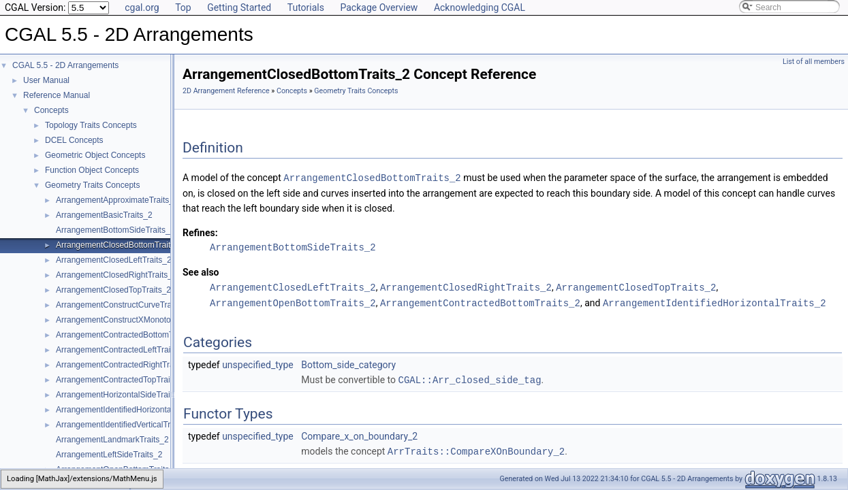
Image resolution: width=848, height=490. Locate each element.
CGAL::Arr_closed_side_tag (469, 377)
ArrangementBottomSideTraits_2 (115, 230)
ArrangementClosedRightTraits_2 (116, 275)
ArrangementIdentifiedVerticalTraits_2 (124, 424)
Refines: (200, 232)
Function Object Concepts (92, 170)
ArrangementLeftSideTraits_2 (109, 454)
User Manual (46, 80)
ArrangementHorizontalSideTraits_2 (120, 394)
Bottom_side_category (348, 362)
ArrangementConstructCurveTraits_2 (122, 305)
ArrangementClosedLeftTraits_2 (114, 260)
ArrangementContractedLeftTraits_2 (121, 350)
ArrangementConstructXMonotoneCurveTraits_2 (143, 320)
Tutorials (305, 7)
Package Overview (379, 7)
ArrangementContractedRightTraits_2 (123, 365)
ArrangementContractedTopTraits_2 (120, 380)
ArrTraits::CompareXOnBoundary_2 (476, 448)
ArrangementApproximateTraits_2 (117, 200)
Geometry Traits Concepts (92, 185)
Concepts (51, 110)
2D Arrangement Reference (226, 90)
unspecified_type (258, 362)
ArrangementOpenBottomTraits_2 (293, 301)
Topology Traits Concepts (91, 125)
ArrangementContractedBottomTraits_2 (127, 335)
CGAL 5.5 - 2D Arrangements (65, 65)
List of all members (814, 61)
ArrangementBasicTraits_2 (104, 215)
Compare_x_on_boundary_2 (359, 433)
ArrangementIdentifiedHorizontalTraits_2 (129, 409)
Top (183, 7)
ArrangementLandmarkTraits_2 (112, 439)
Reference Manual (56, 95)
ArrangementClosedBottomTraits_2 (120, 245)
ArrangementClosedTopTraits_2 (113, 290)
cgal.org (142, 7)
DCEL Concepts (74, 140)
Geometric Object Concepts (95, 155)
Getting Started (239, 7)
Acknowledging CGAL (479, 7)
